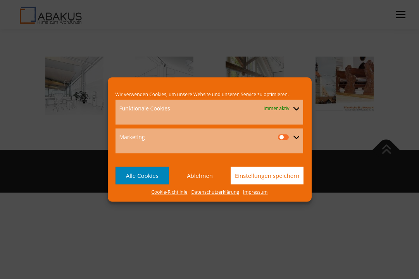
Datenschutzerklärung (215, 191)
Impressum (255, 191)
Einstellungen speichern (267, 175)
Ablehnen (200, 175)
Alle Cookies (142, 175)
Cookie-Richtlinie (170, 191)
